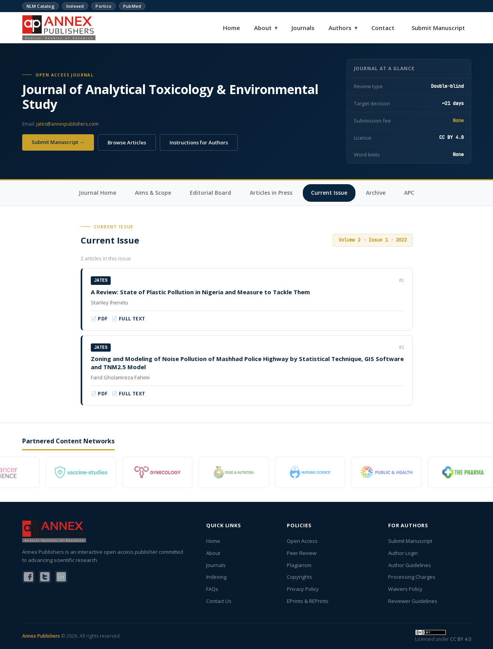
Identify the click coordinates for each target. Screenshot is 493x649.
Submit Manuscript (438, 28)
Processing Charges (411, 576)
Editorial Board (210, 192)
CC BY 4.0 (460, 639)
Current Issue (329, 192)
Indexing (216, 576)
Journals (303, 28)
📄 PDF (99, 318)
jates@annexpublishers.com (67, 124)
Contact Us (218, 601)
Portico (103, 6)
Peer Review (301, 553)
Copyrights (299, 576)
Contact (382, 28)
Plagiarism (299, 565)
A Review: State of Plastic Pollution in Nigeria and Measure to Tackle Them (200, 292)
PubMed (132, 6)
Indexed (75, 6)
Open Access (302, 540)
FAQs (212, 588)
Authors (343, 28)
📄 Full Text (128, 318)
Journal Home (97, 192)
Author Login (403, 553)
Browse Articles (127, 142)
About (265, 28)
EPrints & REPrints (308, 601)
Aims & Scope (153, 192)
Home (231, 28)
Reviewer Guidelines (412, 601)
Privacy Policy (303, 588)
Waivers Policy (405, 588)
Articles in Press (271, 192)
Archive (375, 192)
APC (409, 192)
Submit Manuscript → (58, 142)
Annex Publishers (41, 636)
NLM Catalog (41, 6)
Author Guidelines (409, 565)
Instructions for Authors (199, 142)
